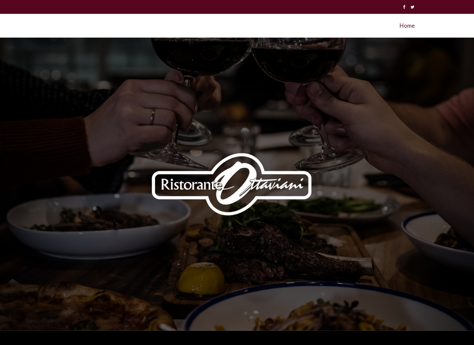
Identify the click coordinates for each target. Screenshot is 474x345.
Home (407, 25)
